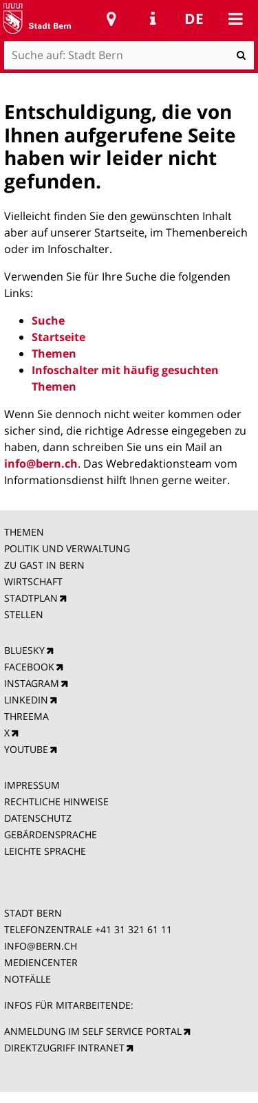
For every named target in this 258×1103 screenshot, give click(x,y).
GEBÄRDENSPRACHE (50, 834)
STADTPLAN (31, 597)
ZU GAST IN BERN (44, 564)
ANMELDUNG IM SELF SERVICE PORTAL (93, 1031)
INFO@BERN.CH (40, 945)
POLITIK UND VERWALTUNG (67, 548)
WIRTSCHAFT (33, 581)
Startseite (58, 337)
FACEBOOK (29, 666)
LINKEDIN (26, 699)
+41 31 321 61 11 (133, 929)
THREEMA (26, 716)
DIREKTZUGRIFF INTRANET (64, 1047)
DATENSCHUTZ (38, 817)
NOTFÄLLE (27, 978)
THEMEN (24, 531)
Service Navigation (152, 18)
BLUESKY (24, 650)
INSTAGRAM (31, 683)
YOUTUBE (26, 749)
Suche (48, 320)
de (194, 18)
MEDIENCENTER (41, 962)
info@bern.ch (41, 463)
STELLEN (23, 614)
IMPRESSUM (32, 784)
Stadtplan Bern (111, 18)
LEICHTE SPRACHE (45, 851)
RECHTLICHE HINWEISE (56, 801)
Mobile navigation (235, 18)
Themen (54, 353)
